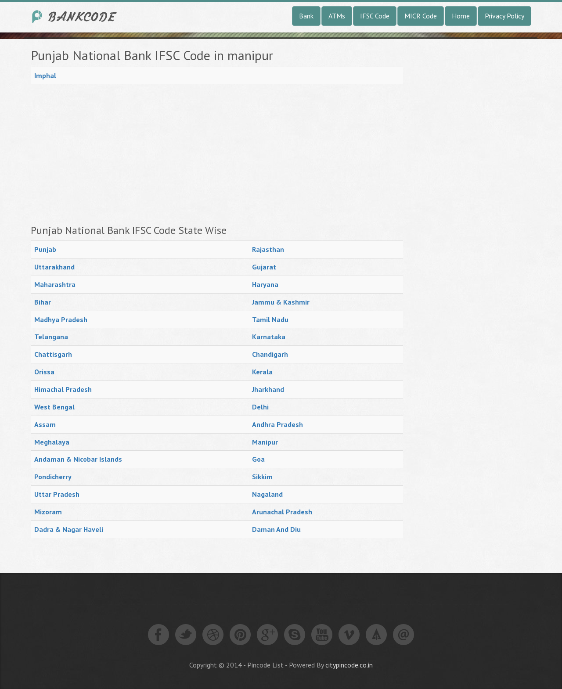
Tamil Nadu (270, 319)
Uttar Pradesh (56, 494)
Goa (258, 459)
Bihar (42, 302)
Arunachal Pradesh (282, 511)
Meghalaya (51, 442)
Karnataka (268, 336)
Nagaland (267, 494)
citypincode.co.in (349, 664)
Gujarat (264, 266)
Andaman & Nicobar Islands (78, 459)
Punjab (45, 249)
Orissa (44, 371)
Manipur (265, 442)
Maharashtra (55, 284)
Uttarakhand (54, 266)
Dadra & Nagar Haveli (68, 529)
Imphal (45, 75)
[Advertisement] (217, 154)
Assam (45, 424)
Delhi (260, 406)
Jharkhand (268, 389)
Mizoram (48, 511)
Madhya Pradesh (60, 319)
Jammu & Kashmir (281, 302)
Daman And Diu (276, 529)
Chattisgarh (53, 354)
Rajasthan (268, 249)
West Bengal (54, 406)
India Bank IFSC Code (75, 16)
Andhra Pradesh (277, 424)
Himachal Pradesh (63, 389)
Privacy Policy (504, 15)
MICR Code (420, 15)
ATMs (336, 15)
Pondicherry (53, 476)
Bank (306, 15)
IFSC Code (374, 15)
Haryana (265, 284)
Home (461, 15)
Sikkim (262, 476)
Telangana (51, 336)
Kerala (262, 371)
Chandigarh (270, 354)
